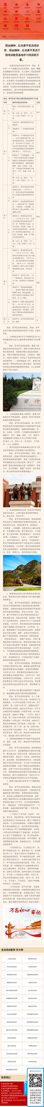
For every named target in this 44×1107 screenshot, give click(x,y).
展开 (25, 1088)
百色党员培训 (32, 1061)
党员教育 (38, 5)
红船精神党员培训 (11, 998)
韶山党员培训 (12, 1038)
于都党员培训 (32, 1046)
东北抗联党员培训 (11, 1054)
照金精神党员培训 (11, 1069)
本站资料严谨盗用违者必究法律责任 (14, 1095)
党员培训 (27, 5)
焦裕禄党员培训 (12, 974)
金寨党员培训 (32, 982)
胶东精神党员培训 (32, 1030)
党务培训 (27, 13)
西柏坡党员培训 (32, 1038)
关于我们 (16, 27)
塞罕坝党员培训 (32, 1054)
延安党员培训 (32, 998)
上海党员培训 (12, 959)
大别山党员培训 (12, 1014)
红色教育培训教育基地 (9, 1086)
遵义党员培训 (12, 1046)
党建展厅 (27, 20)
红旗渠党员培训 (12, 1006)
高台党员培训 (32, 990)
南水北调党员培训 (11, 990)
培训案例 (16, 5)
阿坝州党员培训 (12, 1022)
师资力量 (5, 27)
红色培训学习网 (7, 1084)
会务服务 (38, 20)
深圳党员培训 (12, 1061)
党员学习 (16, 13)
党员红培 (5, 13)
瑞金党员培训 (32, 1006)
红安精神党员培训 (32, 1014)
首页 (5, 5)
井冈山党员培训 (12, 967)
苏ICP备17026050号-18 (9, 1098)
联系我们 (27, 27)
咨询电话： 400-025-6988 (11, 1091)
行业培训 (5, 20)
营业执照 (4, 1103)
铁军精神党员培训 (32, 1022)
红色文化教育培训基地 (9, 1088)
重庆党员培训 (32, 959)
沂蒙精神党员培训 (32, 974)
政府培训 (38, 13)
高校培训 (16, 20)
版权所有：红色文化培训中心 (12, 1093)
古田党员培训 (32, 967)
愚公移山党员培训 (11, 1030)
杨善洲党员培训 (12, 982)
